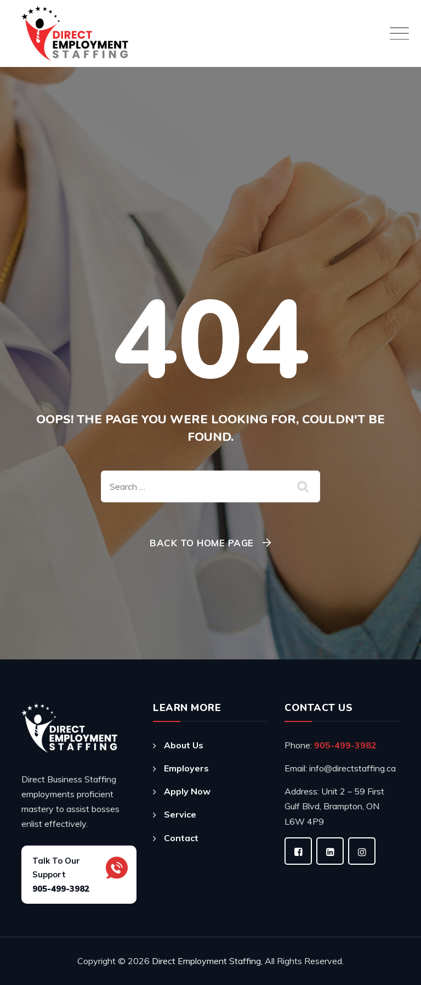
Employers (186, 768)
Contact (181, 837)
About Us (183, 745)
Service (180, 814)
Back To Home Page (202, 543)
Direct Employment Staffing (206, 960)
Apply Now (187, 791)
